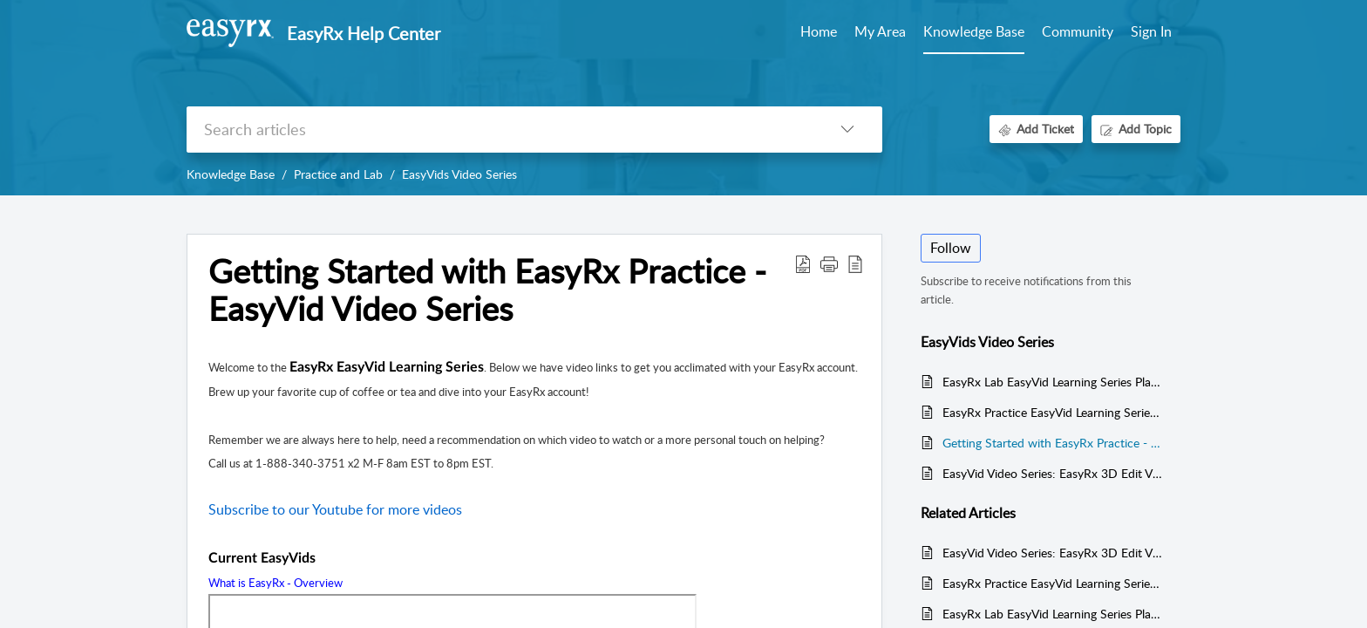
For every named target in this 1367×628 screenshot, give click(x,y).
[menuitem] (1151, 33)
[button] (829, 263)
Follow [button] (950, 247)
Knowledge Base (231, 174)
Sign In (1151, 31)
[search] (500, 129)
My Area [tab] (880, 31)
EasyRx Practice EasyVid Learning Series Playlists (1052, 412)
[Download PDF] (803, 263)
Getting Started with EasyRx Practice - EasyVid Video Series (487, 290)
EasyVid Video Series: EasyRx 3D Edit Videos (1052, 473)
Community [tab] (1077, 31)
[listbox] (847, 129)
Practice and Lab (338, 174)
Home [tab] (818, 31)
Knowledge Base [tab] (973, 31)
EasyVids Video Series (459, 174)
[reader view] (855, 263)
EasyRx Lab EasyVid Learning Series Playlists (1052, 381)
